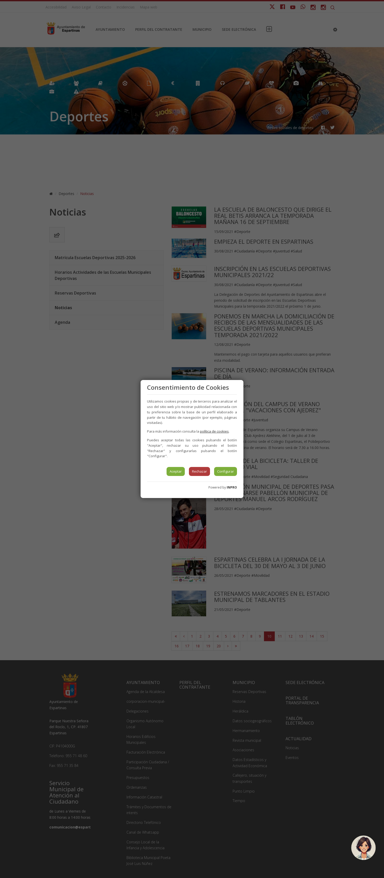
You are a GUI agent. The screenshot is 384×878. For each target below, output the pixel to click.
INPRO (232, 487)
